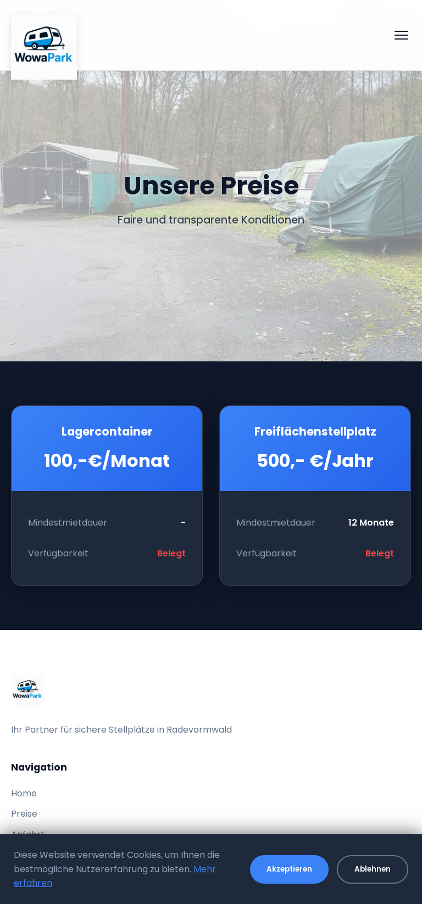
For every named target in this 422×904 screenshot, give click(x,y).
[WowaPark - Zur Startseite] (44, 35)
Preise (24, 813)
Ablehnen (372, 869)
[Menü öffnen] (401, 35)
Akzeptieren (289, 869)
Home (24, 793)
